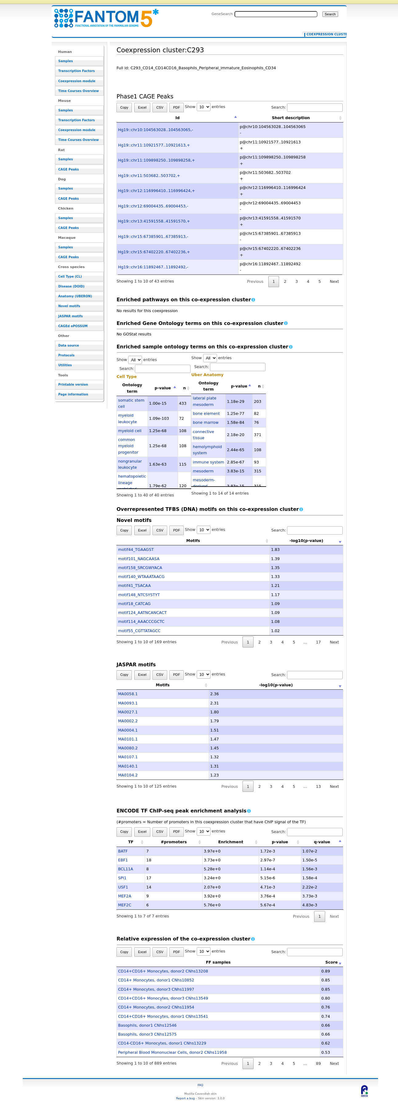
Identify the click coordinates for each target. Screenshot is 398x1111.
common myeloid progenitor (128, 446)
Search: (307, 107)
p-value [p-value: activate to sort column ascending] (280, 842)
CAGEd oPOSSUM (73, 326)
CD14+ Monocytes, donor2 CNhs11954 (156, 1007)
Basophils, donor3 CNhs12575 (147, 1034)
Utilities (65, 365)
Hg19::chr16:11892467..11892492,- (153, 267)
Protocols (66, 355)
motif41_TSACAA (134, 585)
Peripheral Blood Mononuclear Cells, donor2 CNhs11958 (172, 1052)
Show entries (205, 106)
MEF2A (124, 896)
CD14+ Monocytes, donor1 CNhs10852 (156, 980)
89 (318, 1063)
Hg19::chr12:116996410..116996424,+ (156, 190)
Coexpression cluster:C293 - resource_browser (102, 14)
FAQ (200, 1085)
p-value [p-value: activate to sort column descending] (163, 388)
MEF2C (124, 905)
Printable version (73, 384)
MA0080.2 (128, 748)
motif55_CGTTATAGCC (139, 630)
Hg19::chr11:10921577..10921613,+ (154, 145)
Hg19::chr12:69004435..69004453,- (153, 206)
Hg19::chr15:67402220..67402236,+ (154, 252)
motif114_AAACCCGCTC (141, 621)
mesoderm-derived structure (204, 486)
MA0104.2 (128, 775)
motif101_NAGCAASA (139, 558)
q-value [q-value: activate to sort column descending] (322, 842)
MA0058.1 (128, 694)
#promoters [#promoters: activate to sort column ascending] (174, 842)
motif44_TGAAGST (136, 549)
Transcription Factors (76, 71)
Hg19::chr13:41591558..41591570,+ (154, 221)
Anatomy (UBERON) (75, 296)
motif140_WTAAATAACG (141, 576)
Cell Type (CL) (70, 276)
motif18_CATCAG (134, 603)
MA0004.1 (128, 730)
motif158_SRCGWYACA (140, 567)
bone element (206, 413)
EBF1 (123, 860)
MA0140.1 (128, 766)
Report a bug (185, 1098)
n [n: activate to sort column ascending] (184, 388)
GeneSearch (222, 14)
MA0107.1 (128, 757)
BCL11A (125, 869)
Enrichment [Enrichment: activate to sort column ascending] (230, 842)
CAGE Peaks (68, 169)
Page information (73, 394)
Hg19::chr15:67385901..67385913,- (153, 236)
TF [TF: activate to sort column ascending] (130, 842)
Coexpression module (77, 81)
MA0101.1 (128, 739)
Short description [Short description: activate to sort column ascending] (291, 117)
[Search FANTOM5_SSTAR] (275, 14)
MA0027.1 (128, 712)
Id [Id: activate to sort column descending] (177, 117)
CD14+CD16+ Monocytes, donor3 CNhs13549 (163, 998)
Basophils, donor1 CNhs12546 (147, 1025)
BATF (123, 851)
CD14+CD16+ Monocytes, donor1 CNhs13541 (163, 1016)
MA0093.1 (128, 703)
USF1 (123, 887)
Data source (68, 345)
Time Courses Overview (78, 91)
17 (318, 642)
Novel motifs (69, 306)
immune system (208, 462)
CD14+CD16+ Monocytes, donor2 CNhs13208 (163, 971)
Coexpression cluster (323, 34)
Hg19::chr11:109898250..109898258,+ (156, 160)
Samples (65, 61)
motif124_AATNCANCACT (142, 612)
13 (318, 786)
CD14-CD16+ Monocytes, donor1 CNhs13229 (162, 1043)
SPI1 (122, 878)
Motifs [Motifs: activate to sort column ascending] (163, 540)
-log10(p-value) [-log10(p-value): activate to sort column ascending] (276, 540)
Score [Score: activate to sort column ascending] (331, 962)
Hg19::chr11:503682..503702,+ (149, 175)
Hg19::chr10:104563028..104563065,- (155, 129)
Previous (255, 281)
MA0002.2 (128, 721)
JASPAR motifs (70, 316)
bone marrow (206, 422)
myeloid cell (129, 430)
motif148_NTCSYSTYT (139, 594)
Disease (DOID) (71, 286)
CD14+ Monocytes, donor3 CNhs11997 (156, 989)
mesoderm (203, 471)
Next (334, 281)
